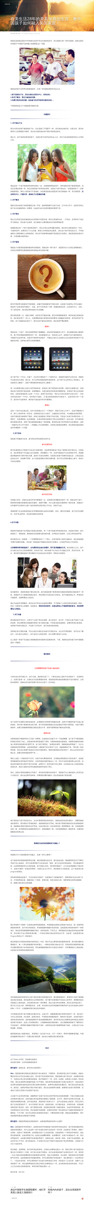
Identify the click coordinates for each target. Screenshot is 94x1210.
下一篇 (50, 1187)
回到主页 (7, 4)
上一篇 (13, 1187)
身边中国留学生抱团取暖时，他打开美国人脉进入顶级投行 (28, 1191)
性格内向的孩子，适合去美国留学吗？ (64, 1191)
